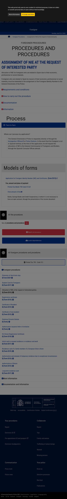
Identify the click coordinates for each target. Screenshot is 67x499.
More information (14, 14)
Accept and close (28, 14)
